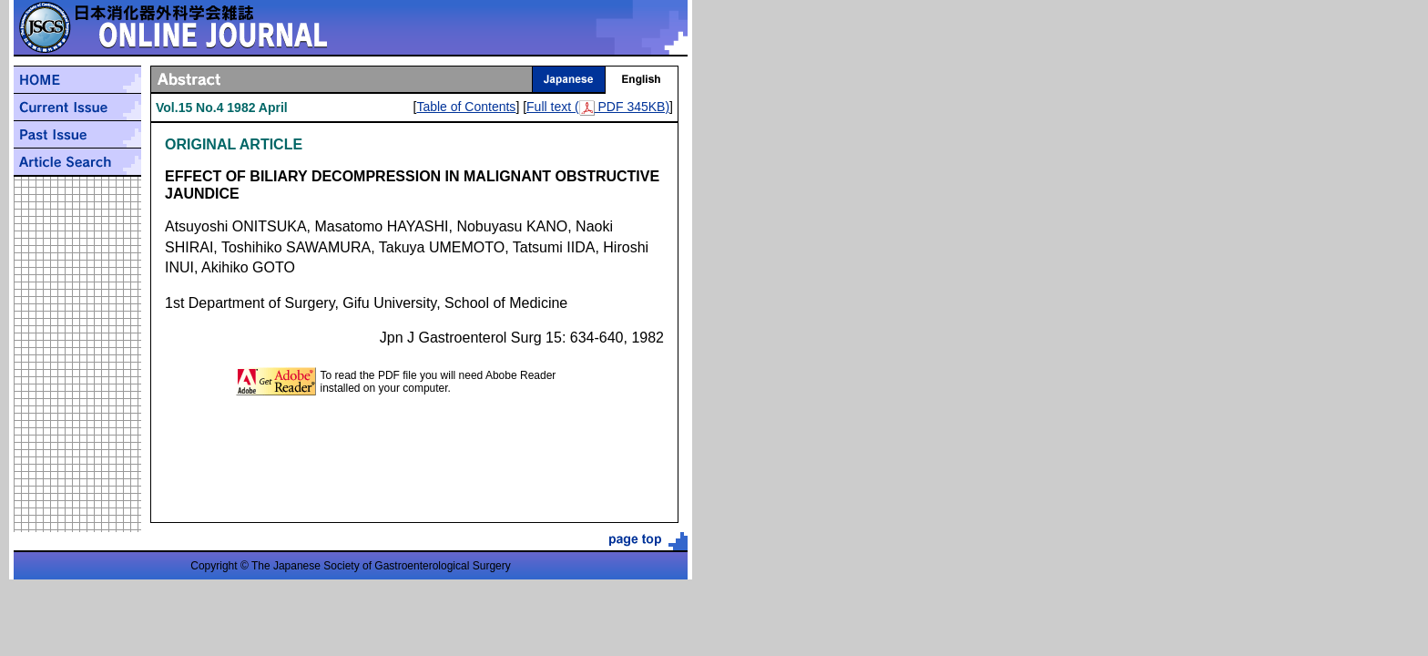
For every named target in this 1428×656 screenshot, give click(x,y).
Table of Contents (465, 106)
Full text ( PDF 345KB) (597, 106)
